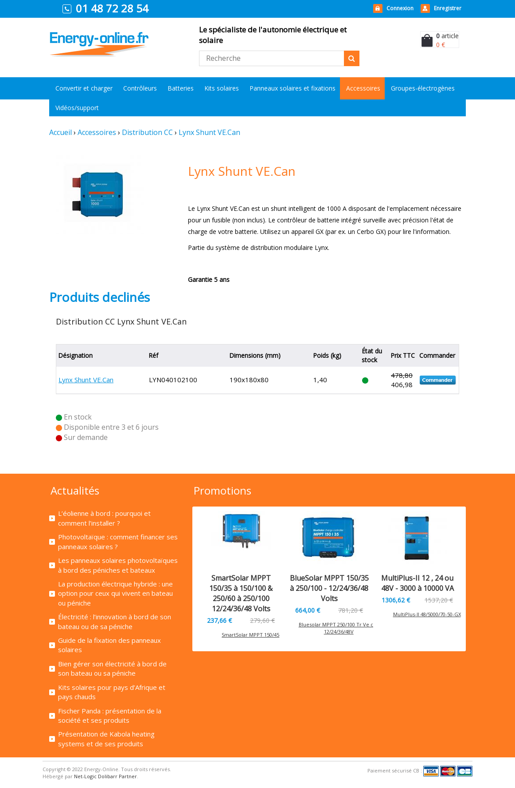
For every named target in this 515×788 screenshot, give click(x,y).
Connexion (400, 8)
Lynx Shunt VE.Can (209, 132)
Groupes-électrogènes (423, 88)
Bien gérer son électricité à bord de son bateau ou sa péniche (112, 668)
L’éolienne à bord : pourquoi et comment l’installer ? (104, 518)
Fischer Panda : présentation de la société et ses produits (109, 715)
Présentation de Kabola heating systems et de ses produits (106, 738)
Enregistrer (447, 8)
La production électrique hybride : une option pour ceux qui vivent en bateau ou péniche (115, 593)
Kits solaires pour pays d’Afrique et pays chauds (111, 692)
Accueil (60, 132)
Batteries (181, 88)
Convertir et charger (84, 88)
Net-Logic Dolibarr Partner (105, 776)
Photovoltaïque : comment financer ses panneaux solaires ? (118, 541)
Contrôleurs (140, 88)
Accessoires (363, 88)
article (447, 36)
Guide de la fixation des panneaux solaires (109, 645)
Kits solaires (221, 88)
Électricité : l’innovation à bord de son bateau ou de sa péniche (114, 621)
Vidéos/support (77, 107)
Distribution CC (147, 132)
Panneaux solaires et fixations (293, 88)
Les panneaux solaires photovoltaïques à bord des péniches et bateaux (118, 565)
